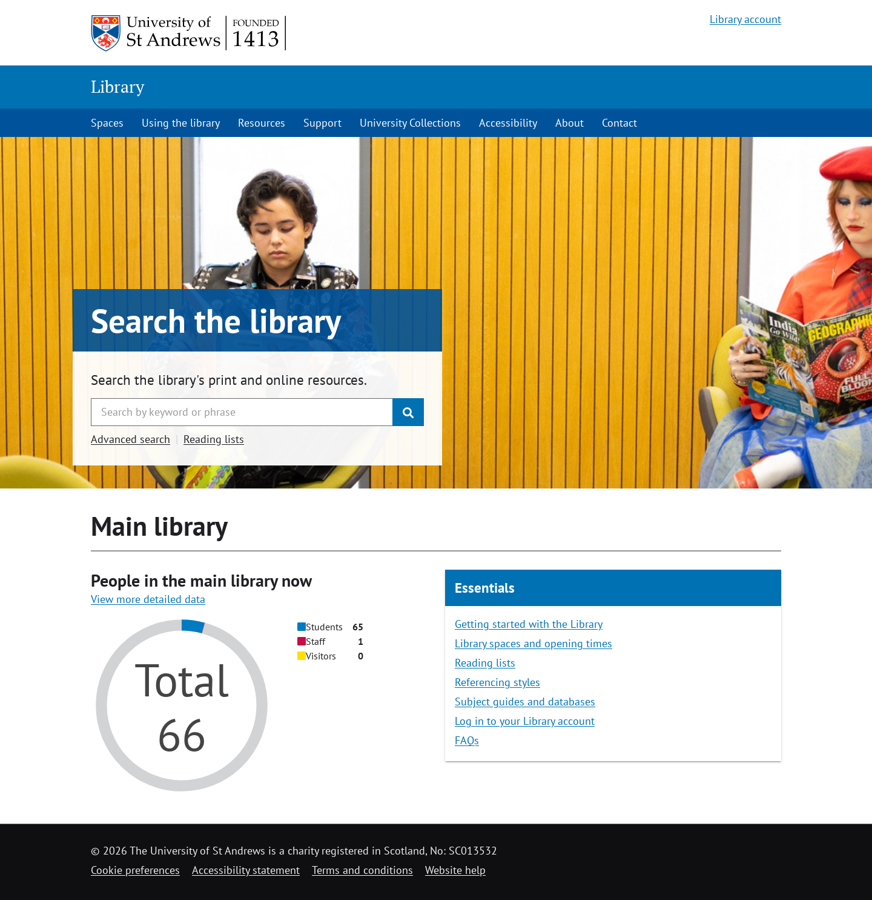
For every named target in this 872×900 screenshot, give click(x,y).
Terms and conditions (362, 870)
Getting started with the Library (529, 624)
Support (322, 123)
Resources (261, 123)
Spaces (107, 123)
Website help (455, 870)
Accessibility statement (246, 870)
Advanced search (130, 439)
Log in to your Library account (525, 721)
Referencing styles (497, 682)
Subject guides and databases (525, 701)
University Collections (410, 123)
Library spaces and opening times (533, 643)
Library (117, 86)
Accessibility (508, 123)
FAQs (467, 740)
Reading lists (213, 439)
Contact (619, 123)
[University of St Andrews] (189, 33)
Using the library (181, 123)
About (569, 123)
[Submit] (408, 412)
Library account (745, 19)
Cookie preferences (135, 870)
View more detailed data (148, 599)
